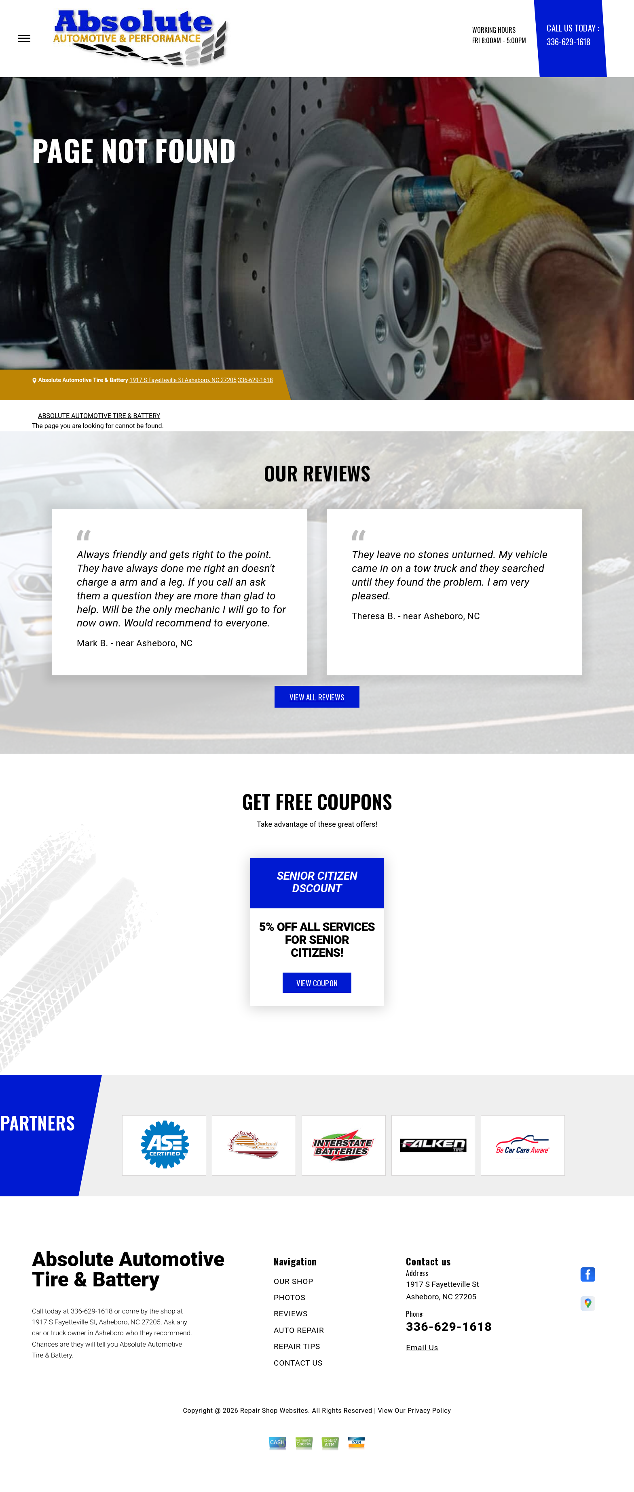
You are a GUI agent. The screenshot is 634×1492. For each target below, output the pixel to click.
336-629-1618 (568, 41)
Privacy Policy (429, 1410)
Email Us (422, 1347)
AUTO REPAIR (299, 1330)
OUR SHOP (293, 1281)
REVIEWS (291, 1313)
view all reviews (317, 696)
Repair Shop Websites (274, 1410)
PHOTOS (289, 1297)
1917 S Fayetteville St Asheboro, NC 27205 (183, 380)
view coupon (317, 982)
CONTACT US (298, 1363)
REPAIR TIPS (297, 1346)
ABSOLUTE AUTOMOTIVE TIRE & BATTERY (99, 416)
